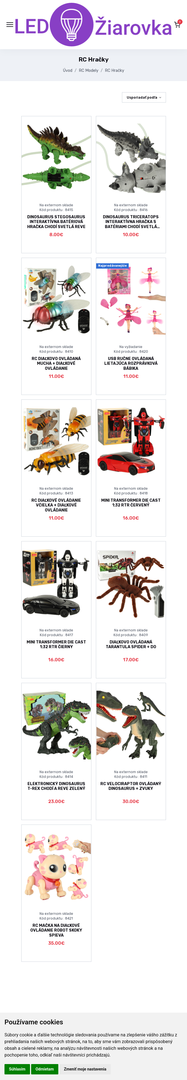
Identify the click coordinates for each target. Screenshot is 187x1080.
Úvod (67, 70)
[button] (177, 24)
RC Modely (88, 70)
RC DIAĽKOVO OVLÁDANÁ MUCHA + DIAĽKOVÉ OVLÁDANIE (56, 363)
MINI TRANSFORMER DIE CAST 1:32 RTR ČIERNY (56, 644)
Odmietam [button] (45, 1069)
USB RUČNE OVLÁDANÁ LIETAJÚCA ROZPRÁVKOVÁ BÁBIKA (131, 363)
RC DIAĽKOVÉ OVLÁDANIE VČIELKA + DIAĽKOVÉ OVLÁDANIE (56, 505)
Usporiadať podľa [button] (142, 97)
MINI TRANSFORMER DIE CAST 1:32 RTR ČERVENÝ (131, 503)
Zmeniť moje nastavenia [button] (85, 1069)
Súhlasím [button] (17, 1069)
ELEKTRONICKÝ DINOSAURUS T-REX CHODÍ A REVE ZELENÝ (56, 786)
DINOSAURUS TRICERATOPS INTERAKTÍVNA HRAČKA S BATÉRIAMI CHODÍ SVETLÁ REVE (131, 224)
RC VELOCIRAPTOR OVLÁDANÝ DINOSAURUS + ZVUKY (130, 786)
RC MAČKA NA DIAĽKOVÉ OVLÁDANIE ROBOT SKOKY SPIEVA (56, 930)
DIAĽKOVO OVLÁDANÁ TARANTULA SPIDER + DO (131, 644)
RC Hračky (114, 70)
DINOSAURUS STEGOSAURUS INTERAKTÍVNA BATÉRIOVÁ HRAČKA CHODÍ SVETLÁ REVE (56, 222)
